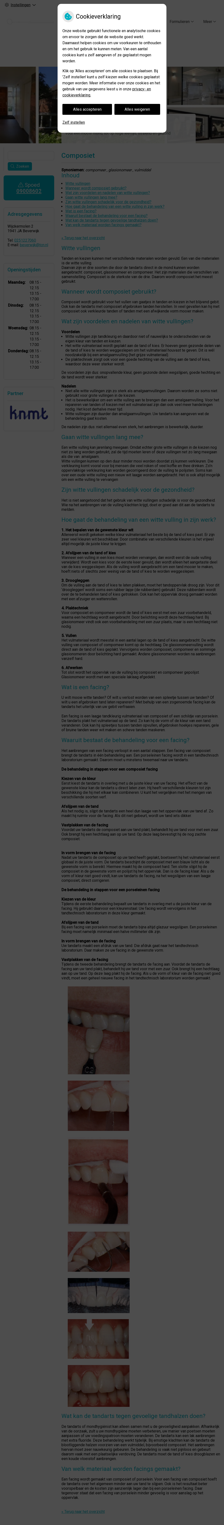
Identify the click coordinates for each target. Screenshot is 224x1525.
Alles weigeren (137, 109)
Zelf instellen (73, 122)
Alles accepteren (87, 109)
